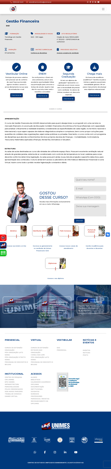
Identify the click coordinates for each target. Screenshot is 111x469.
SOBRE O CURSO (55, 109)
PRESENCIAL (61, 350)
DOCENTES (35, 391)
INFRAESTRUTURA (12, 384)
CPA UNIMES (9, 379)
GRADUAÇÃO (9, 350)
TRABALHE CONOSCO (13, 394)
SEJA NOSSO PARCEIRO (14, 391)
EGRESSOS (35, 394)
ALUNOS (34, 377)
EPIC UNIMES (10, 382)
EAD (58, 348)
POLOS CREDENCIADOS (14, 389)
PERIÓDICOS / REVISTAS (40, 399)
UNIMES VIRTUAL (11, 396)
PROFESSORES (36, 396)
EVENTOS (86, 350)
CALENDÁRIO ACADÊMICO (41, 382)
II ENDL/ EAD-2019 (38, 355)
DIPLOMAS (35, 384)
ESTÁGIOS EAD (36, 350)
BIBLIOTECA (35, 379)
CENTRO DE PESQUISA (13, 377)
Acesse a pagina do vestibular (68, 53)
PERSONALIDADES (12, 387)
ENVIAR (79, 221)
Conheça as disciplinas (39, 53)
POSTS (85, 355)
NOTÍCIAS (86, 353)
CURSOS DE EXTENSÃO (13, 348)
